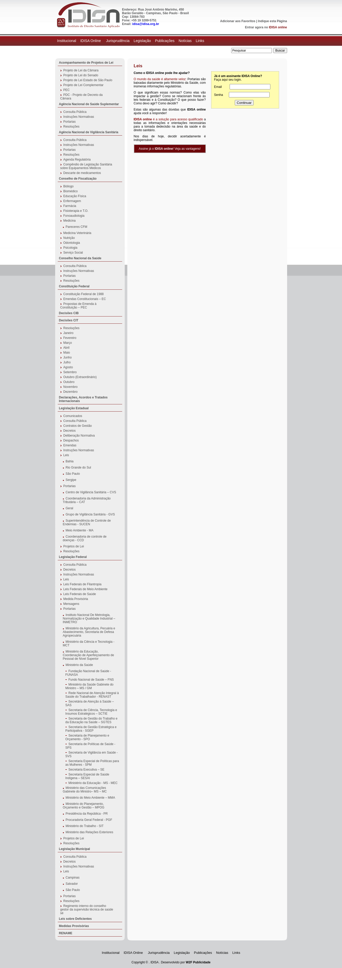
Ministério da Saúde (79, 665)
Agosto (68, 367)
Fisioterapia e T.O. (75, 211)
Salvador (72, 884)
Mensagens (71, 604)
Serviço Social (73, 252)
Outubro (68, 382)
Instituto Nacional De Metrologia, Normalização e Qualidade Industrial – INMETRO (89, 618)
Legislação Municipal (74, 849)
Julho (67, 362)
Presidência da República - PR (87, 813)
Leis (66, 455)
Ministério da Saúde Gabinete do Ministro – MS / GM (89, 686)
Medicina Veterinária (77, 233)
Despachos (71, 440)
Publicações (164, 41)
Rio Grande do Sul (78, 467)
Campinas (73, 877)
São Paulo (73, 473)
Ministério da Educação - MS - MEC (93, 783)
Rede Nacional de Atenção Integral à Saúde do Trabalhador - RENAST (92, 694)
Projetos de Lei (73, 546)
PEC (66, 90)
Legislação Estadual (74, 408)
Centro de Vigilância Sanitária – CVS (91, 492)
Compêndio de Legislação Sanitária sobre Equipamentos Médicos (86, 166)
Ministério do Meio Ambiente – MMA (90, 797)
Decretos (69, 430)
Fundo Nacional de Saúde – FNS (91, 679)
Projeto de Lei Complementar (83, 85)
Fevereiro (70, 338)
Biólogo (68, 186)
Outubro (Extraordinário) (80, 377)
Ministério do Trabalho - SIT (85, 826)
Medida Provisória (75, 599)
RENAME (65, 933)
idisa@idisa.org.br (145, 24)
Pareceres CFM (76, 227)
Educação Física (74, 196)
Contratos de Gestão (77, 426)
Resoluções (71, 126)
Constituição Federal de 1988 (83, 294)
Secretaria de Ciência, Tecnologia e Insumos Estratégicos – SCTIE (91, 711)
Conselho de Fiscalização (78, 178)
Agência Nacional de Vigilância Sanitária (89, 132)
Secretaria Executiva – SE (86, 769)
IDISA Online (91, 41)
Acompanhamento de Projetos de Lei (86, 62)
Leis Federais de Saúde (79, 594)
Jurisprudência (117, 41)
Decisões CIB (69, 313)
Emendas (70, 445)
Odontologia (71, 243)
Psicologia (70, 247)
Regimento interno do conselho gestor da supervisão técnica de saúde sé (86, 909)
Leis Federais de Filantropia (82, 584)
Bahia (70, 461)
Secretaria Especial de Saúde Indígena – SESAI (87, 776)
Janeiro (68, 333)
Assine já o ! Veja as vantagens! (170, 149)
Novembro (70, 387)
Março (67, 343)
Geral (69, 508)
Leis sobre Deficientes (75, 919)
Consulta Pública (75, 112)
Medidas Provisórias (74, 926)
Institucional (66, 41)
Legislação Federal (73, 557)
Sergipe (71, 480)
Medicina (69, 220)
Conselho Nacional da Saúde (80, 258)
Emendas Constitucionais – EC (84, 299)
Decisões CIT (68, 320)
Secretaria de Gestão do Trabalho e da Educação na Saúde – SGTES (91, 720)
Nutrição (69, 238)
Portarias (69, 121)
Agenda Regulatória (77, 159)
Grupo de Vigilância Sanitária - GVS (90, 514)
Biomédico (70, 191)
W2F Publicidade (198, 962)
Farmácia (69, 206)
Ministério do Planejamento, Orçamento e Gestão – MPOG (83, 805)
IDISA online (278, 27)
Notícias (185, 41)
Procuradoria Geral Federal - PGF (89, 820)
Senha (218, 95)
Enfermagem (72, 201)
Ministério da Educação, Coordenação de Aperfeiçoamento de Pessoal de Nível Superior (88, 655)
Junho (67, 357)
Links (200, 41)
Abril (66, 347)
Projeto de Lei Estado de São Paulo (87, 80)
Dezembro (70, 392)
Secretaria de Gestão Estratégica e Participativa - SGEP (91, 728)
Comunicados (72, 416)
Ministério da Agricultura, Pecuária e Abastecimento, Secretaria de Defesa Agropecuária (89, 632)
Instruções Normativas (78, 117)
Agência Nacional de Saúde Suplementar (89, 104)
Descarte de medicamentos (82, 173)
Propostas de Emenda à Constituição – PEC (78, 305)
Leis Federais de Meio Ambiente (85, 589)
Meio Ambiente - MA (80, 530)
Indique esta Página (272, 21)
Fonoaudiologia (74, 216)
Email (218, 87)
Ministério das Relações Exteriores (89, 832)
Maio (66, 352)
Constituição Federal (74, 286)
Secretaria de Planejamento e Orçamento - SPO (87, 737)
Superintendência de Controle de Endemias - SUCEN (87, 522)
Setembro (70, 372)
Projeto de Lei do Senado (80, 75)
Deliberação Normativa (79, 435)
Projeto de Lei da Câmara (81, 70)
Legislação (142, 41)
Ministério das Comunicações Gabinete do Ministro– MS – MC (85, 789)
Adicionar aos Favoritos (237, 21)
